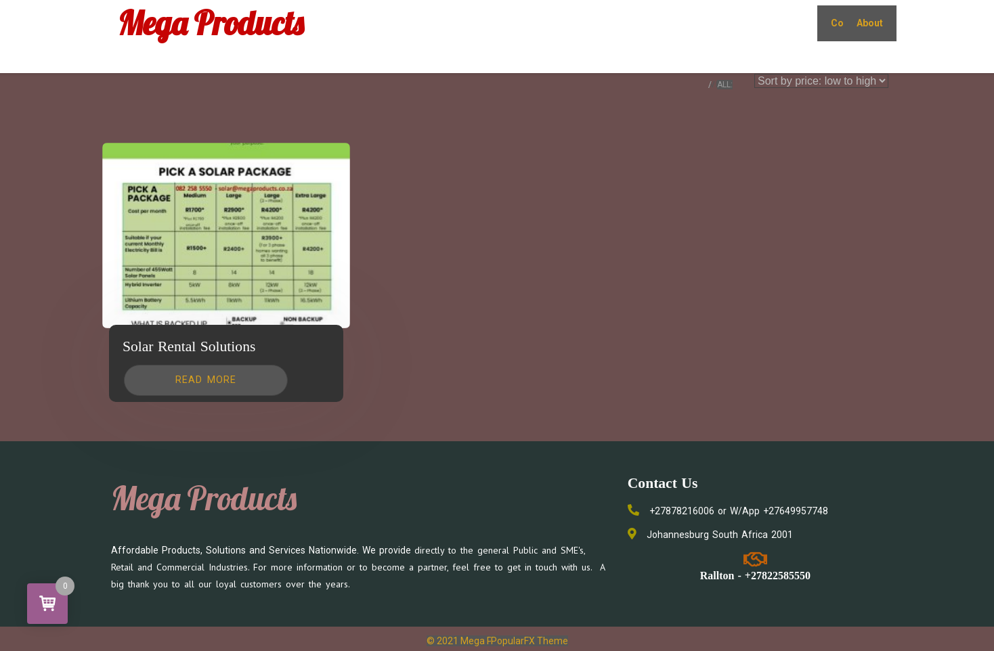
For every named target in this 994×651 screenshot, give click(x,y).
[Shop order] (821, 81)
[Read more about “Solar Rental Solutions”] (206, 380)
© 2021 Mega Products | (479, 640)
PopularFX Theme (529, 640)
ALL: (725, 84)
